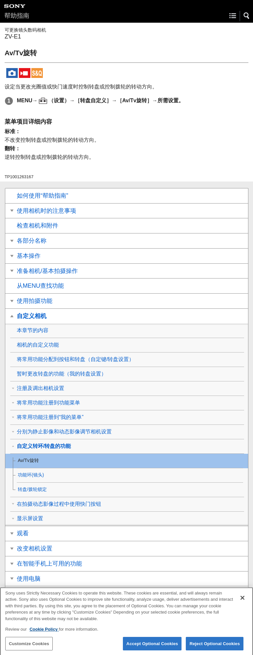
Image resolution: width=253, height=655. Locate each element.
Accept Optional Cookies (152, 646)
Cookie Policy (44, 632)
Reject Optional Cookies (214, 646)
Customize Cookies (29, 646)
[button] (246, 15)
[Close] (242, 601)
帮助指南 (16, 15)
